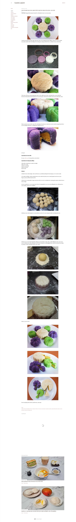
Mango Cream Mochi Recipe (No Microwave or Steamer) (38, 511)
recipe (12, 23)
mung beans (47, 408)
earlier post (26, 158)
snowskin (12, 26)
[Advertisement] (42, 446)
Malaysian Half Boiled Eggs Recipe (32, 481)
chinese (12, 12)
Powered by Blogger (38, 519)
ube (11, 28)
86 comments (26, 483)
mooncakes (13, 18)
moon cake (13, 17)
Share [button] (12, 8)
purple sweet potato (14, 22)
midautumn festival (14, 16)
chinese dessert (13, 13)
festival (12, 14)
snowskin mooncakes (14, 27)
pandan (12, 21)
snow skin (60, 408)
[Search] (63, 3)
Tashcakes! (19, 3)
